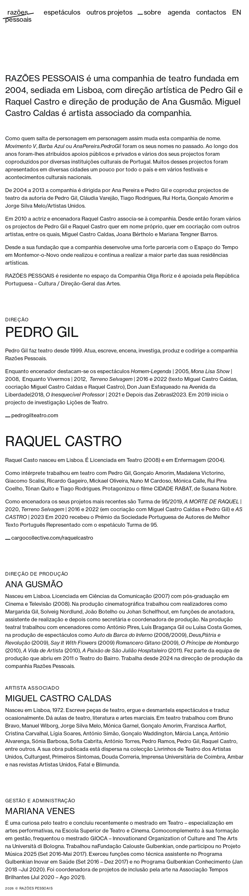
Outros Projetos (109, 12)
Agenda (179, 12)
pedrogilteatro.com (34, 415)
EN (236, 12)
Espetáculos (62, 12)
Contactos (211, 12)
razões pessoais (18, 15)
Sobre (152, 12)
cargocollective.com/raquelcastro (52, 537)
